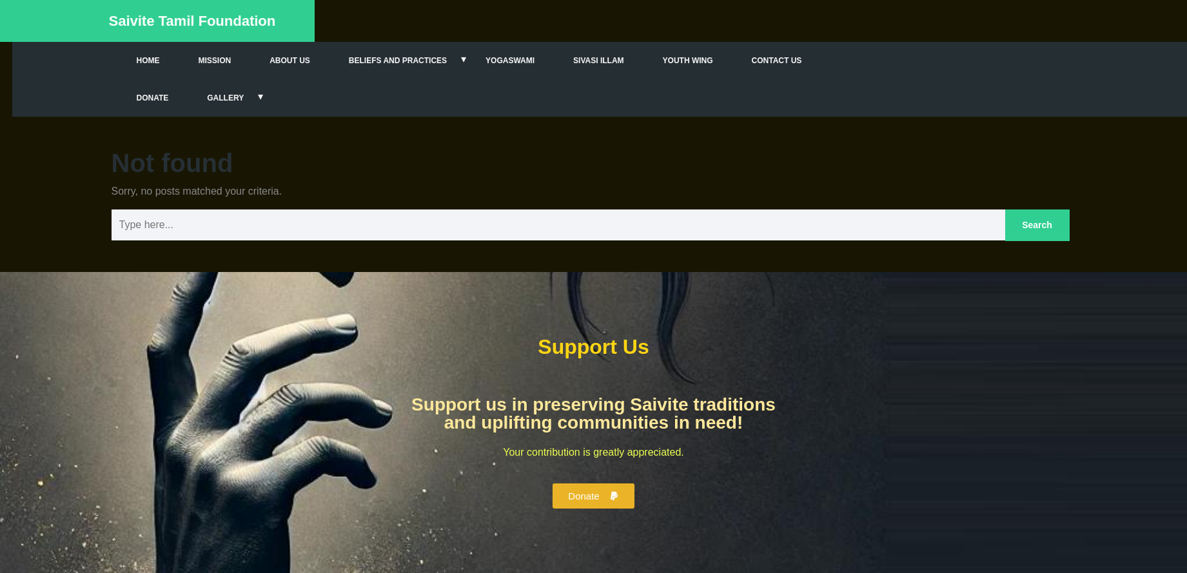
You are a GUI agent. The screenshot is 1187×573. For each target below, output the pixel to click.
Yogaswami (544, 60)
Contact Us (811, 60)
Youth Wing (722, 60)
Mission (249, 60)
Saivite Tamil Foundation (184, 21)
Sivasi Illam (633, 60)
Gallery (260, 97)
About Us (324, 60)
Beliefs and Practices (433, 60)
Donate (187, 97)
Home (182, 60)
